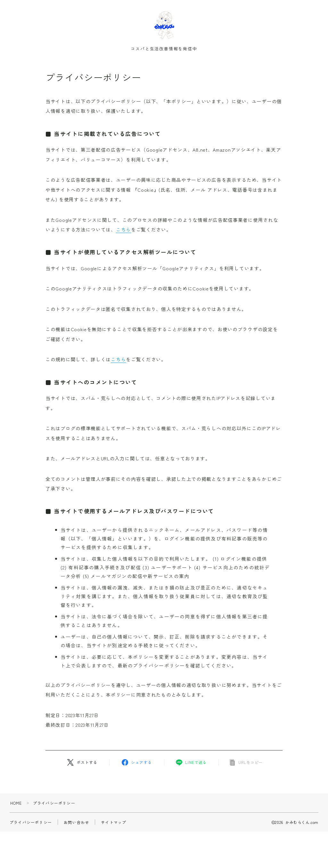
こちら (123, 231)
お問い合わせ (76, 823)
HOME (16, 804)
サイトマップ (113, 823)
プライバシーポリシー (31, 823)
